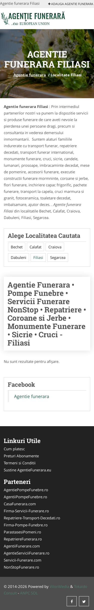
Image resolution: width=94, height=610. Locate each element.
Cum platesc (14, 449)
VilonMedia (59, 586)
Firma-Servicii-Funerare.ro (26, 511)
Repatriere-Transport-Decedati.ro (32, 518)
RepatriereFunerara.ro (23, 539)
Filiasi (38, 257)
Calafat (35, 246)
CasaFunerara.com (20, 504)
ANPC (25, 592)
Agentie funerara (30, 74)
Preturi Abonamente (21, 456)
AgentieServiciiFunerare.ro (26, 553)
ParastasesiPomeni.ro (22, 532)
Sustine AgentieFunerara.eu (27, 470)
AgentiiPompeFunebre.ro (25, 496)
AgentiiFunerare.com (22, 546)
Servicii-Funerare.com (22, 560)
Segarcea (57, 257)
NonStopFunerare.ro (21, 567)
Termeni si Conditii (20, 463)
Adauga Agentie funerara (70, 4)
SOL (34, 592)
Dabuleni (18, 257)
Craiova (54, 246)
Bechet (17, 246)
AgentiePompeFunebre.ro (26, 489)
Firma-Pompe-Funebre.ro (26, 525)
